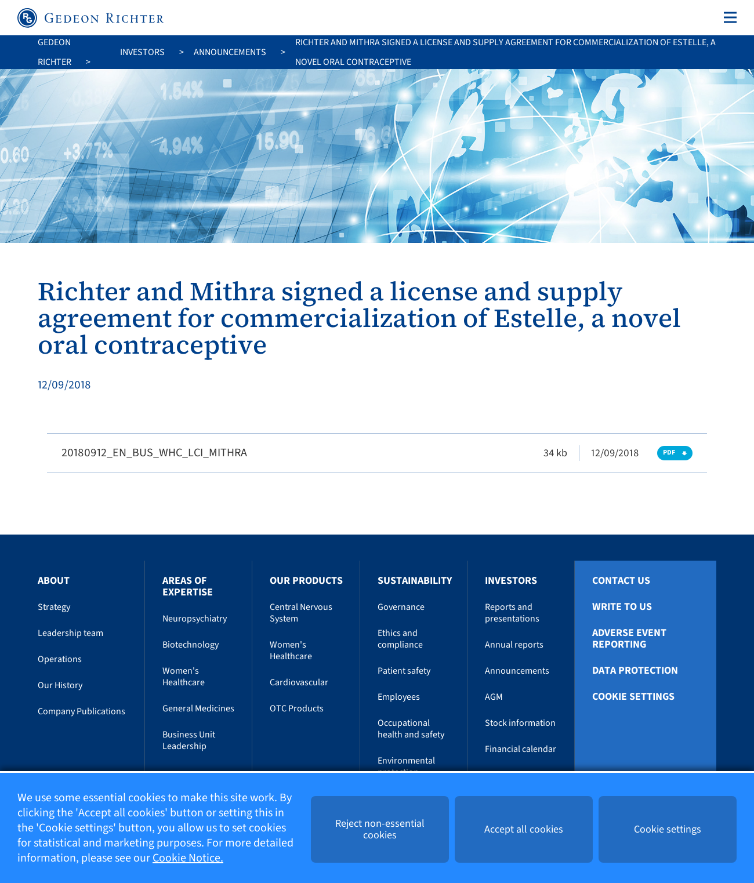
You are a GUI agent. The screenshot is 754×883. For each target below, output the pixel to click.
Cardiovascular (299, 682)
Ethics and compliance (400, 639)
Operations (60, 659)
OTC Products (297, 708)
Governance (401, 607)
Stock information (520, 723)
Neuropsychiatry (194, 618)
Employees (399, 697)
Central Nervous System (301, 613)
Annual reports (514, 644)
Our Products (306, 580)
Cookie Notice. (188, 858)
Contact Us (621, 581)
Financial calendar (520, 749)
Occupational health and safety (411, 729)
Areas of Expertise (187, 586)
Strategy (54, 607)
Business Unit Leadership (188, 740)
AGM (494, 697)
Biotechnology (190, 644)
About (54, 580)
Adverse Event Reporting (629, 639)
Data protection (635, 671)
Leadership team (70, 633)
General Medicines (198, 708)
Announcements (230, 52)
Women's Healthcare (183, 676)
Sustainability (415, 580)
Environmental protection (406, 766)
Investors (142, 52)
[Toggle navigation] (728, 17)
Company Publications (81, 711)
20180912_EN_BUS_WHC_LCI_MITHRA (154, 453)
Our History (60, 685)
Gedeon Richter (54, 52)
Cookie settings (633, 697)
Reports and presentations (512, 613)
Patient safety (404, 670)
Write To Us (622, 607)
